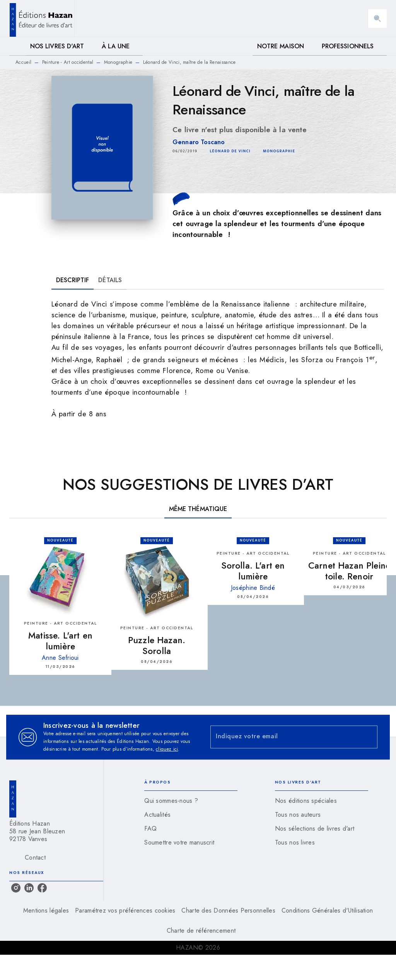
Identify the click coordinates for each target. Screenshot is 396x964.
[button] (230, 151)
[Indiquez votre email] (284, 737)
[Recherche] (377, 18)
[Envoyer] (368, 737)
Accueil (23, 62)
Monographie (118, 62)
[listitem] (15, 887)
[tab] (17, 46)
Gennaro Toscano (198, 142)
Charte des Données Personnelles (228, 910)
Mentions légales (46, 910)
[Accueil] (41, 18)
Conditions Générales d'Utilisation (327, 910)
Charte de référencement (201, 930)
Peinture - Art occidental (68, 62)
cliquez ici (167, 749)
